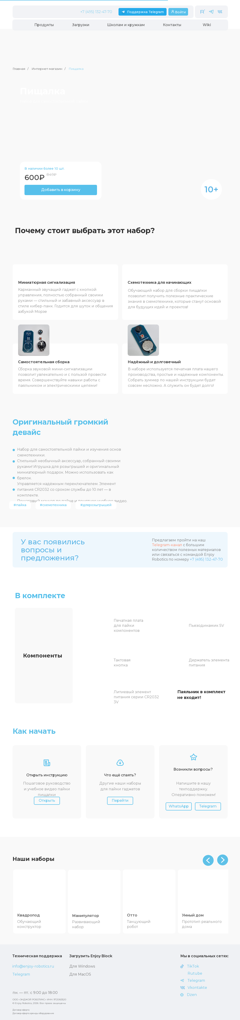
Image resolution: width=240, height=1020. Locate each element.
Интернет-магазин (47, 69)
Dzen (192, 995)
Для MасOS (80, 974)
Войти (180, 12)
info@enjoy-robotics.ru (33, 966)
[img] (40, 891)
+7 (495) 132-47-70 (96, 12)
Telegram (21, 974)
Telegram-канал (167, 545)
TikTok (193, 966)
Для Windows (82, 966)
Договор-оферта (21, 1010)
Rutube (195, 973)
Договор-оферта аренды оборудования (33, 1013)
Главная (19, 69)
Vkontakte (197, 987)
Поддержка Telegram (145, 12)
